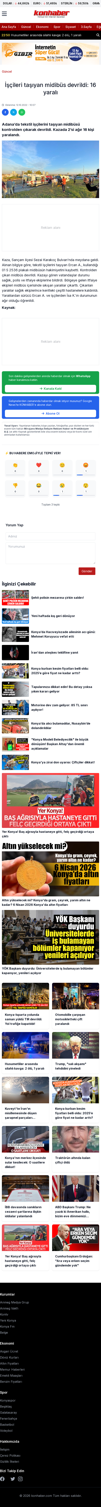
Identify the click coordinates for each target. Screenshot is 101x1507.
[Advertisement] (50, 227)
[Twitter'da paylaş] (13, 112)
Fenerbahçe (8, 1418)
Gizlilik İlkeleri (9, 1461)
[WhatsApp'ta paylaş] (21, 112)
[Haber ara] (98, 35)
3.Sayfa (86, 27)
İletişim (4, 1449)
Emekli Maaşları (11, 1375)
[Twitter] (13, 1479)
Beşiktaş (6, 1406)
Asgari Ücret (9, 1351)
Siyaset (70, 27)
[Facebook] (2, 1479)
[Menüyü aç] (4, 13)
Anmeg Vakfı (9, 1308)
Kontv (4, 1314)
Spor (57, 27)
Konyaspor (8, 1400)
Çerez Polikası (10, 1455)
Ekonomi (42, 27)
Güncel (26, 27)
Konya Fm (7, 1326)
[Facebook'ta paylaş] (5, 112)
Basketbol (7, 1424)
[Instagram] (20, 1479)
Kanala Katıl (51, 388)
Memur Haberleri (12, 1369)
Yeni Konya (8, 1320)
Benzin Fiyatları (11, 1381)
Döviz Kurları (9, 1357)
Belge (4, 1332)
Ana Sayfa (9, 27)
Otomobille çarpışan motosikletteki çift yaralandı (40, 34)
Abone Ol (50, 413)
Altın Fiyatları (9, 1363)
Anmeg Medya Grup (14, 1302)
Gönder (87, 571)
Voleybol (6, 1430)
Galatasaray (8, 1412)
